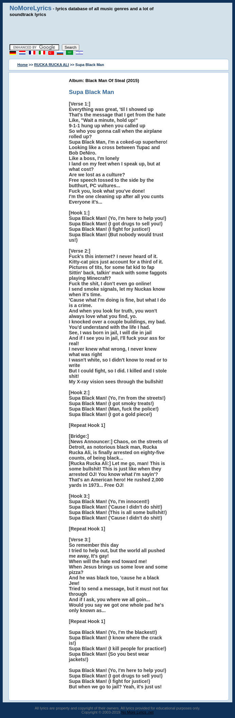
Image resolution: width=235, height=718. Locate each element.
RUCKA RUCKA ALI (51, 65)
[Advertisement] (117, 30)
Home (22, 65)
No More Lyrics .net (137, 712)
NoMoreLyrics (31, 8)
